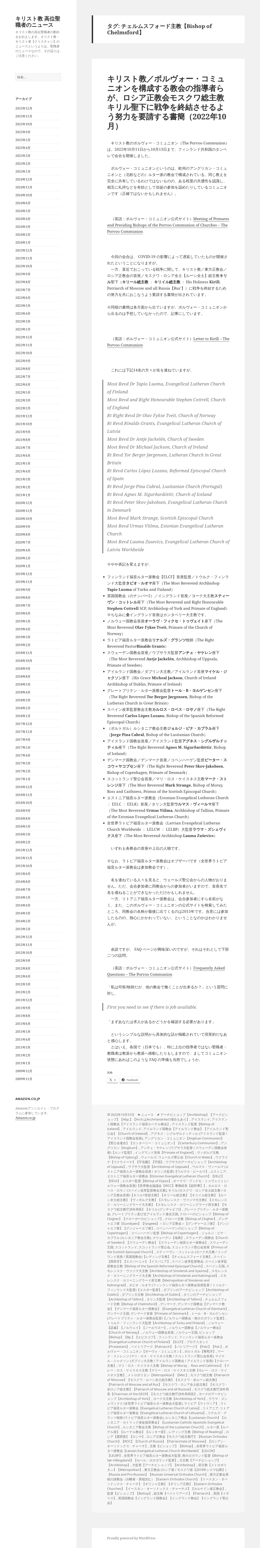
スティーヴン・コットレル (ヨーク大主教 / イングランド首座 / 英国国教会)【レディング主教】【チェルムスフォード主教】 (167, 1254)
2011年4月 (23, 1039)
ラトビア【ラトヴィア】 (201, 1403)
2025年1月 (23, 171)
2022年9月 (23, 361)
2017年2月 (23, 771)
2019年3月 (23, 637)
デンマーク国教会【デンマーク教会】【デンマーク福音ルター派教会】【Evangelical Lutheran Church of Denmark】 (167, 1306)
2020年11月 (23, 511)
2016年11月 (23, 795)
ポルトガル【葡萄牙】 (200, 1351)
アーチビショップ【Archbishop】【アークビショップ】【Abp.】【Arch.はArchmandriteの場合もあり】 (167, 1116)
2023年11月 (23, 258)
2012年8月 (23, 968)
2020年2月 (23, 558)
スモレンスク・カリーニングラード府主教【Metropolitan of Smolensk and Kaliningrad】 (166, 1280)
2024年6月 (23, 203)
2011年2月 (23, 1055)
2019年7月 (23, 605)
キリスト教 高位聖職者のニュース (37, 21)
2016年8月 (23, 818)
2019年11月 (23, 582)
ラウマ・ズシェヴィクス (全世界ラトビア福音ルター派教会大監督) (167, 1401)
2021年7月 (23, 447)
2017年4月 (23, 755)
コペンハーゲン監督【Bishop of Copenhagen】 (165, 1233)
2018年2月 (23, 708)
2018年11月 (23, 653)
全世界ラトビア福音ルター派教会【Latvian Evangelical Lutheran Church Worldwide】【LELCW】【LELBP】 (167, 1451)
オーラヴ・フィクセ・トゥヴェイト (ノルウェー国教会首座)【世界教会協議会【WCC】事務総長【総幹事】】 (168, 1183)
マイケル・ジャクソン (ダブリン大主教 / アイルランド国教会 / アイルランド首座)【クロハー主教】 (168, 1361)
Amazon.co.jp (25, 1118)
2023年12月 (23, 250)
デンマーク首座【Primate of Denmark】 (160, 1313)
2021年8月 (23, 440)
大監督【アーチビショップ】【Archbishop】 (164, 1465)
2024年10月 (23, 195)
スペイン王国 (215, 1266)
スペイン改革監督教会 (187, 1261)
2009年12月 (23, 1071)
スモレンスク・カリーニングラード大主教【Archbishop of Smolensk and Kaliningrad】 (167, 1273)
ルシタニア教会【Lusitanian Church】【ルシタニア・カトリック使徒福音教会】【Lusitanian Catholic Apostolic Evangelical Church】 (167, 1422)
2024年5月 (23, 211)
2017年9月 (23, 739)
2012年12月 (23, 937)
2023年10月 (23, 266)
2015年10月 (23, 866)
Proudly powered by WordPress (131, 1538)
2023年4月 (23, 313)
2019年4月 (23, 629)
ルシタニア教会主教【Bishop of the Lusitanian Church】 (164, 1427)
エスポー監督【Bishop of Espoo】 (147, 1181)
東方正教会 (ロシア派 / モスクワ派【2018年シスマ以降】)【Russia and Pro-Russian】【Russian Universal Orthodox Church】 (166, 1472)
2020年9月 (23, 526)
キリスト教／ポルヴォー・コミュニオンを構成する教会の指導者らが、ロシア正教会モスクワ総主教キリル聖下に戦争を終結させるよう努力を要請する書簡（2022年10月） (166, 102)
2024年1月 (23, 242)
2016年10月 (23, 803)
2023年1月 (23, 329)
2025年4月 (23, 148)
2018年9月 (23, 668)
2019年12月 (23, 574)
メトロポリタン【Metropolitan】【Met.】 (158, 1375)
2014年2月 (23, 921)
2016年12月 (23, 787)
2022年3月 (23, 400)
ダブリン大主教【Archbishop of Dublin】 (152, 1294)
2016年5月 (23, 826)
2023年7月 (23, 290)
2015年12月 (23, 850)
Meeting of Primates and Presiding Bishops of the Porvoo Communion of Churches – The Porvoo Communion (168, 225)
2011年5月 (23, 1031)
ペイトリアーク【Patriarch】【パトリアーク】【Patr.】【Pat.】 (177, 1346)
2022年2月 (23, 408)
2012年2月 (23, 992)
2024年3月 (23, 226)
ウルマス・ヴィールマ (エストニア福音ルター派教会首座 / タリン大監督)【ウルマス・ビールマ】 (168, 1169)
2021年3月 (23, 479)
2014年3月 (23, 913)
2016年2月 (23, 842)
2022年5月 (23, 392)
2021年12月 (23, 416)
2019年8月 (23, 597)
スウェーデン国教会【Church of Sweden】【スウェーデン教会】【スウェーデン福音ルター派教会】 (167, 1240)
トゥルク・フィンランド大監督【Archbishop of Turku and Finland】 (156, 1323)
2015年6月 (23, 874)
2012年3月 (23, 984)
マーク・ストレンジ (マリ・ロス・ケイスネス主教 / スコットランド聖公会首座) (165, 1353)
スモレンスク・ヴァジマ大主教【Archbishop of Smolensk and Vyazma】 (168, 1268)
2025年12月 (23, 108)
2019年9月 (23, 589)
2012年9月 (23, 960)
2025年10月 (23, 124)
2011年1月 (23, 1063)
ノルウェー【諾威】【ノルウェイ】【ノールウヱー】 (165, 1325)
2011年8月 (23, 1016)
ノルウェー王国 (186, 1332)
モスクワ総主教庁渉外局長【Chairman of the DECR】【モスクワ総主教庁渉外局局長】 (168, 1391)
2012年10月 (23, 952)
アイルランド (132, 1129)
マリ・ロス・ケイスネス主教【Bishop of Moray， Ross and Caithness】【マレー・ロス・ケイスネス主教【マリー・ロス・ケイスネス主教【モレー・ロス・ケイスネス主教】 (168, 1370)
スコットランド (126, 1247)
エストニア (218, 1171)
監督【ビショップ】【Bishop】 (129, 1493)
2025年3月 (23, 155)
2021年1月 (23, 495)
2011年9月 (23, 1008)
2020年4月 (23, 550)
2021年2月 (23, 487)
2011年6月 (23, 1023)
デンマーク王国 (118, 1313)
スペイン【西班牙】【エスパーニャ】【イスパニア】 (166, 1259)
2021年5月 (23, 463)
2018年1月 (23, 716)
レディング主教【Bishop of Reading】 (196, 1432)
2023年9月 (23, 274)
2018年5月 (23, 684)
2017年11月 (23, 732)
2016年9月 (23, 810)
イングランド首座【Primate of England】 (165, 1152)
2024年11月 (23, 187)
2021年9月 (23, 432)
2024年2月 (23, 234)
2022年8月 (23, 369)
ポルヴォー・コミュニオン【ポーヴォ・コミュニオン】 (167, 1348)
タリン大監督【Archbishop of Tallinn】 (175, 1299)
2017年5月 (23, 747)
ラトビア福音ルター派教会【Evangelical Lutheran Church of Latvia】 (167, 1405)
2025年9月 (23, 132)
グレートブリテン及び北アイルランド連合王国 (145, 1214)
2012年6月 (23, 976)
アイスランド (200, 1119)
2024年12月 (23, 179)
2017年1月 (23, 779)
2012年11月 (23, 945)
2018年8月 (23, 676)
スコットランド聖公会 (154, 1247)
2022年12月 (23, 337)
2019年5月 (23, 621)
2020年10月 (23, 518)
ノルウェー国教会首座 (158, 1332)
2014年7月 (23, 889)
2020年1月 (23, 566)
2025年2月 (23, 163)
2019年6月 (23, 613)
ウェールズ (149, 1157)
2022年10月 (23, 353)
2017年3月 (23, 763)
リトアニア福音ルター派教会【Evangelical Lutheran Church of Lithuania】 (168, 1410)
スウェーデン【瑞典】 (168, 1238)
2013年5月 (23, 929)
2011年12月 (23, 1000)
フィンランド (167, 1337)
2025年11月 (23, 116)
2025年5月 (23, 140)
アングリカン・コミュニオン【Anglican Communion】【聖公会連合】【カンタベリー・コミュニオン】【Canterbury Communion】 (165, 1140)
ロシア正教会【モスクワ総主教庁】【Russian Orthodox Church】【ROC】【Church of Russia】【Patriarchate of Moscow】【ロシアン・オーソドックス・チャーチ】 (167, 1441)
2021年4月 (23, 471)
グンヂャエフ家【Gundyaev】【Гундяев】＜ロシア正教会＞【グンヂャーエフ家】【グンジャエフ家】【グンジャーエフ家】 (168, 1223)
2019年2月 (23, 645)
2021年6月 (23, 455)
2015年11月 (23, 858)
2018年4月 (23, 692)
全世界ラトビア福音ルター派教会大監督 (152, 1455)
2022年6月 (23, 384)
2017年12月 (23, 724)
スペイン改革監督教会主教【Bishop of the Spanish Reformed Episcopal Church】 (167, 1263)
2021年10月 (23, 424)
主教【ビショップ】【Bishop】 (172, 1446)
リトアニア (210, 1408)
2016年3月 (23, 834)
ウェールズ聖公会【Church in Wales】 (186, 1157)
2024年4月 (23, 219)
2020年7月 (23, 542)
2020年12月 (23, 503)
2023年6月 (23, 298)
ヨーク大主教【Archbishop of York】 (180, 1398)
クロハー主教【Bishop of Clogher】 (191, 1219)
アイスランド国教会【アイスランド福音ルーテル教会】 (167, 1121)
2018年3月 (23, 700)
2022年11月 (23, 345)
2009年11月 (23, 1079)
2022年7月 (23, 376)
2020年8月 (23, 534)
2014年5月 (23, 897)
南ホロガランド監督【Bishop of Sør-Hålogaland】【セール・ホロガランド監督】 (167, 1457)
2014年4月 (23, 905)
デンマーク (168, 1304)
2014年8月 (23, 881)
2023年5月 (23, 305)
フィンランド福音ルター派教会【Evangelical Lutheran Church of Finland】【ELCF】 (165, 1339)
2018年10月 (23, 660)
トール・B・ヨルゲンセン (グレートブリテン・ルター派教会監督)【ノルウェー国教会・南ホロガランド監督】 (167, 1315)
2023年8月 (23, 282)
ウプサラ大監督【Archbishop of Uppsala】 (159, 1167)
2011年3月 (23, 1047)
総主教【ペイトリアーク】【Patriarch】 (183, 1493)
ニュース (147, 1114)
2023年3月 (23, 321)
